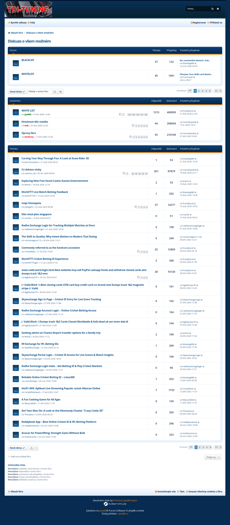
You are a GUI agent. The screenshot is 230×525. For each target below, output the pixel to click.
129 (133, 115)
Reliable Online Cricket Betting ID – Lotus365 (48, 377)
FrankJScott (188, 110)
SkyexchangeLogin (33, 303)
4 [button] (206, 90)
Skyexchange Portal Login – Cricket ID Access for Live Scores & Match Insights (68, 355)
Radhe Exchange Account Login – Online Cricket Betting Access (59, 310)
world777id (30, 195)
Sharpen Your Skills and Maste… (196, 74)
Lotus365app (31, 381)
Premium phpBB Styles (125, 500)
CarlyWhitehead (32, 392)
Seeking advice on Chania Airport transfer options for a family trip (61, 332)
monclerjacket (189, 122)
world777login (31, 262)
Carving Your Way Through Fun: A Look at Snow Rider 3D (55, 158)
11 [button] (216, 90)
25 (139, 174)
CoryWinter (188, 388)
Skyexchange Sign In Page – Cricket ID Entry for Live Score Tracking (61, 299)
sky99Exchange (32, 347)
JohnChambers (32, 162)
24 (136, 174)
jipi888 (28, 114)
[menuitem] (31, 22)
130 (137, 115)
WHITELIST (28, 74)
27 (146, 174)
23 (133, 174)
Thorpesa (29, 414)
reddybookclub (32, 425)
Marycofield (30, 403)
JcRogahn (29, 206)
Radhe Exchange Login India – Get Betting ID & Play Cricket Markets (62, 366)
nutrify (28, 218)
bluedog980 (188, 63)
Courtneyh (188, 77)
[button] (190, 91)
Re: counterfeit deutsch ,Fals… (195, 60)
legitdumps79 (31, 277)
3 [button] (202, 90)
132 (146, 115)
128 (129, 115)
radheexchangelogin (34, 229)
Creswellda (30, 251)
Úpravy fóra (29, 133)
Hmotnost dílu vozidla (35, 121)
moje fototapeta (31, 203)
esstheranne (30, 436)
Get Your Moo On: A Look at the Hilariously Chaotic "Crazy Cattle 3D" (62, 410)
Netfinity (29, 136)
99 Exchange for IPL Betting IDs (40, 344)
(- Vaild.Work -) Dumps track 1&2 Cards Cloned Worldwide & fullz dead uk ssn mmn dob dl (75, 321)
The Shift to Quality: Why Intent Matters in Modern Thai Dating (59, 236)
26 (143, 174)
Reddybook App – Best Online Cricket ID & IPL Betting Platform (59, 422)
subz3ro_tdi (30, 173)
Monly (28, 184)
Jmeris (186, 181)
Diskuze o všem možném (29, 41)
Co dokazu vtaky (31, 169)
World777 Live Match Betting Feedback (45, 192)
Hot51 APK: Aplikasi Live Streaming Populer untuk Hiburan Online (61, 388)
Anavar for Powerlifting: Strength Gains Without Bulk (53, 433)
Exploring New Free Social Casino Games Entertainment (55, 181)
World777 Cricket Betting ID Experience (45, 259)
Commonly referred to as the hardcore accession (51, 247)
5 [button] (210, 90)
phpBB (102, 510)
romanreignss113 (33, 240)
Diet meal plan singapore (37, 214)
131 (142, 115)
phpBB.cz (123, 513)
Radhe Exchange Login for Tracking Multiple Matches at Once (58, 225)
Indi (27, 125)
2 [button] (198, 90)
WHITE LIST (28, 110)
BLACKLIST (28, 60)
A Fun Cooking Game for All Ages (41, 399)
